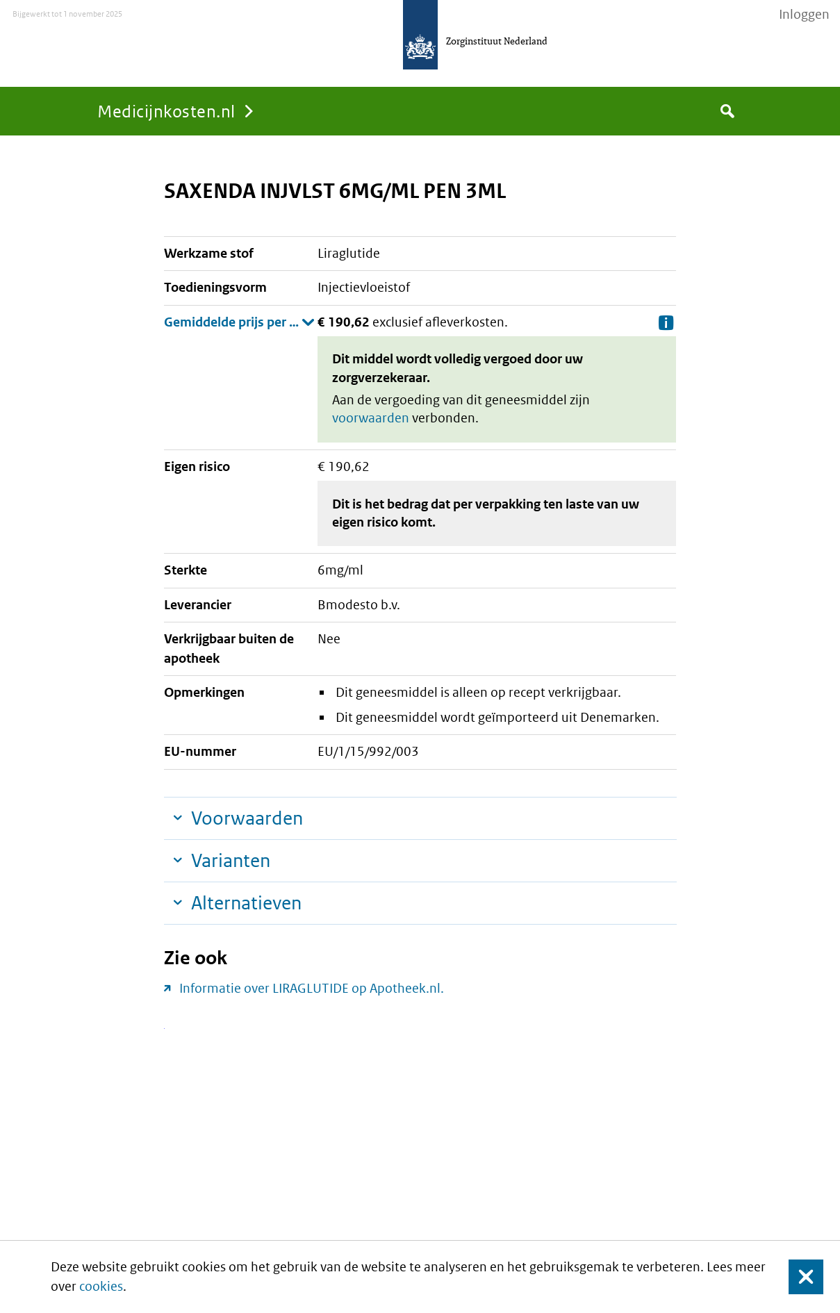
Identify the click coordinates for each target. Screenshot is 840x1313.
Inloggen (804, 14)
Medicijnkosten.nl (166, 111)
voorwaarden (370, 418)
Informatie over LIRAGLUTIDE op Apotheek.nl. (311, 988)
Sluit (795, 1276)
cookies (101, 1286)
